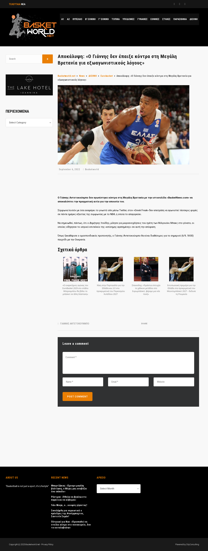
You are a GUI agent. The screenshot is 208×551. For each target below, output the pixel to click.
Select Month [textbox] (107, 488)
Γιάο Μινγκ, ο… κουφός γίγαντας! (69, 505)
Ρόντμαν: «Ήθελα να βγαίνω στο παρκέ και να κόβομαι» (68, 498)
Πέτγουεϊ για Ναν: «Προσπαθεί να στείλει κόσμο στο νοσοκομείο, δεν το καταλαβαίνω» (71, 524)
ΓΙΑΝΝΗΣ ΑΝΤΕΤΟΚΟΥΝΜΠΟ (74, 323)
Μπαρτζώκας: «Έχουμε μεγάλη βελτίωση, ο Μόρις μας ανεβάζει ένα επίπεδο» (69, 488)
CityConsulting (192, 544)
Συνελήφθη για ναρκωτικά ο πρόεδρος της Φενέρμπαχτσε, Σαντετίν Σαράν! (67, 513)
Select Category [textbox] (17, 122)
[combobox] (29, 122)
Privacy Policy (47, 544)
